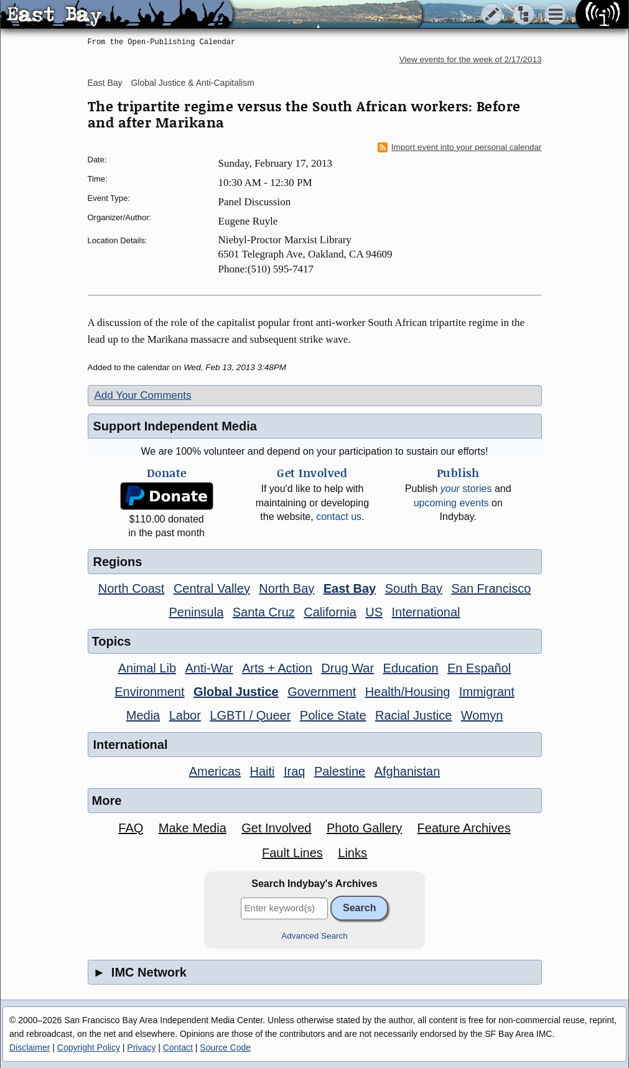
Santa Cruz (264, 612)
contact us (338, 516)
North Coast (131, 588)
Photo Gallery (364, 828)
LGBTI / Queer (250, 715)
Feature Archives (464, 828)
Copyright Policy (88, 1047)
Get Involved (276, 828)
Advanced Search (314, 935)
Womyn (482, 715)
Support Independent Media (175, 426)
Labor (185, 715)
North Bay (286, 588)
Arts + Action (277, 668)
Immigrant (487, 692)
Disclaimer (29, 1047)
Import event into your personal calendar (460, 147)
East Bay (105, 83)
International (425, 612)
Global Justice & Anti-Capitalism (192, 83)
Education (411, 668)
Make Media (192, 828)
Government (321, 692)
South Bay (413, 588)
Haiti (262, 771)
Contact (178, 1047)
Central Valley (212, 588)
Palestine (339, 771)
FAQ (130, 828)
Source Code (225, 1047)
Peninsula (196, 612)
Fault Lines (292, 853)
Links (352, 853)
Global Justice (236, 692)
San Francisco (491, 588)
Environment (149, 692)
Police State (333, 715)
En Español (479, 668)
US (374, 612)
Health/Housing (407, 692)
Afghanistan (407, 771)
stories (466, 488)
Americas (215, 771)
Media (143, 715)
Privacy (141, 1047)
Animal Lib (147, 668)
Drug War (347, 668)
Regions (117, 562)
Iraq (294, 771)
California (330, 612)
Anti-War (209, 668)
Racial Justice (413, 715)
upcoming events (451, 503)
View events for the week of (470, 59)
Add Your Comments (143, 395)
